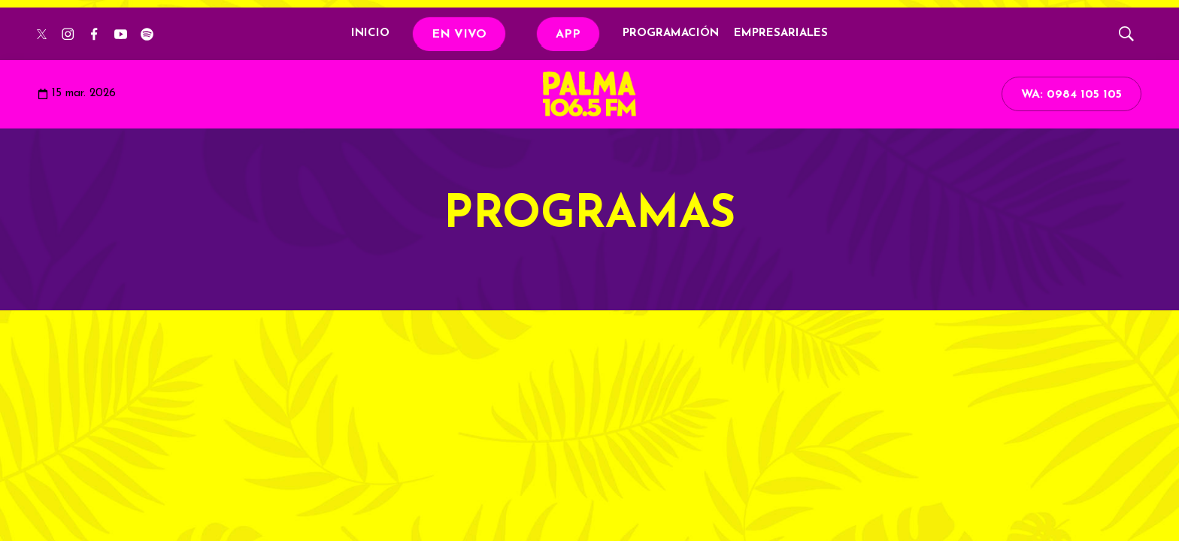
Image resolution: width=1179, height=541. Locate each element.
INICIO (370, 33)
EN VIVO (459, 35)
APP (568, 35)
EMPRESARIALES (781, 33)
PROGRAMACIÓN (671, 33)
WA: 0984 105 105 (1071, 95)
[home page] (589, 93)
